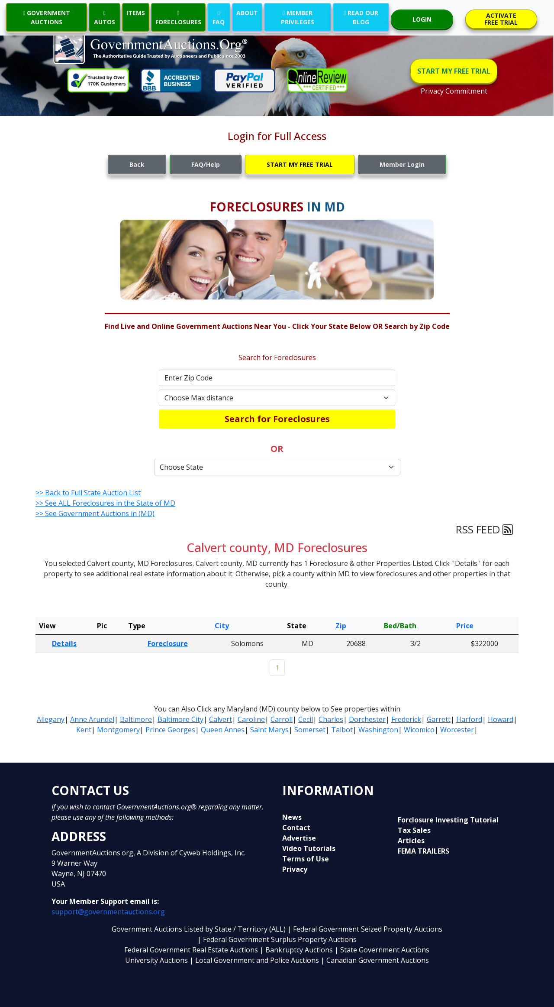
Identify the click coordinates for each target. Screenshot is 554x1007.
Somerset (309, 729)
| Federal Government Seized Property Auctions (364, 929)
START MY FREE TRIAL (453, 71)
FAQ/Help (205, 164)
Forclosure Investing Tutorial (448, 820)
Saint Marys (269, 729)
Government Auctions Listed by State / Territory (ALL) (199, 929)
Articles (411, 840)
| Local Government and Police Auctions (254, 960)
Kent (83, 729)
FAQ (219, 17)
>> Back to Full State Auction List (88, 492)
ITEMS (135, 13)
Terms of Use (305, 859)
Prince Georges (170, 729)
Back (137, 164)
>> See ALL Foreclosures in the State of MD (105, 503)
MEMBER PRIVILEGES (297, 17)
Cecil (305, 719)
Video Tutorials (308, 848)
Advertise (299, 838)
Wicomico (419, 729)
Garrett (439, 719)
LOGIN (422, 19)
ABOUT (247, 13)
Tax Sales (414, 830)
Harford (469, 719)
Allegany (50, 719)
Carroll (282, 719)
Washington (378, 729)
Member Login (402, 164)
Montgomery (118, 729)
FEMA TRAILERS (423, 851)
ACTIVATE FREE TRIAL (501, 18)
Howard (500, 719)
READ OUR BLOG (361, 17)
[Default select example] (277, 398)
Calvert (220, 719)
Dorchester (367, 719)
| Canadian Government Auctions (375, 960)
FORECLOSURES (178, 17)
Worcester (457, 729)
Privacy (294, 869)
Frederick (406, 719)
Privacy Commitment (454, 91)
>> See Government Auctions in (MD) (95, 513)
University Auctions (157, 960)
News (292, 817)
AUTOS (104, 17)
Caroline (251, 719)
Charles (331, 719)
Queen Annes (223, 729)
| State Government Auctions (382, 950)
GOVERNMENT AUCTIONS (46, 17)
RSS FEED (484, 529)
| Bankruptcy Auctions (297, 950)
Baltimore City (180, 719)
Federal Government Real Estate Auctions (191, 950)
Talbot (342, 729)
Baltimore (136, 719)
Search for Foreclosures (277, 419)
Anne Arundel (92, 719)
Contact (296, 827)
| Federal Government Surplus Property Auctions (277, 939)
